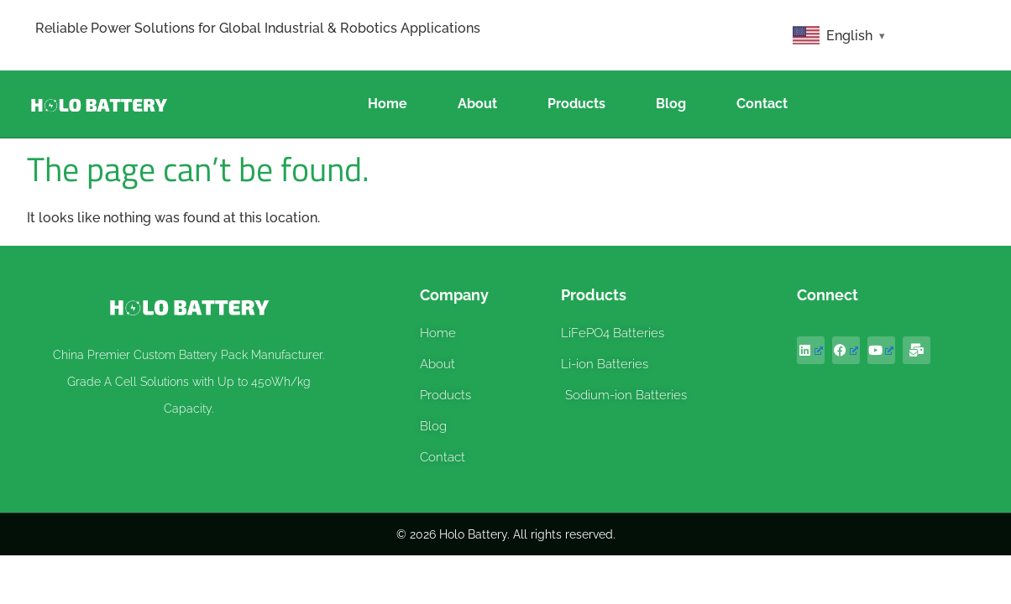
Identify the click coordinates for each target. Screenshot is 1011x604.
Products (576, 104)
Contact (762, 104)
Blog (671, 104)
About (477, 104)
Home (387, 104)
